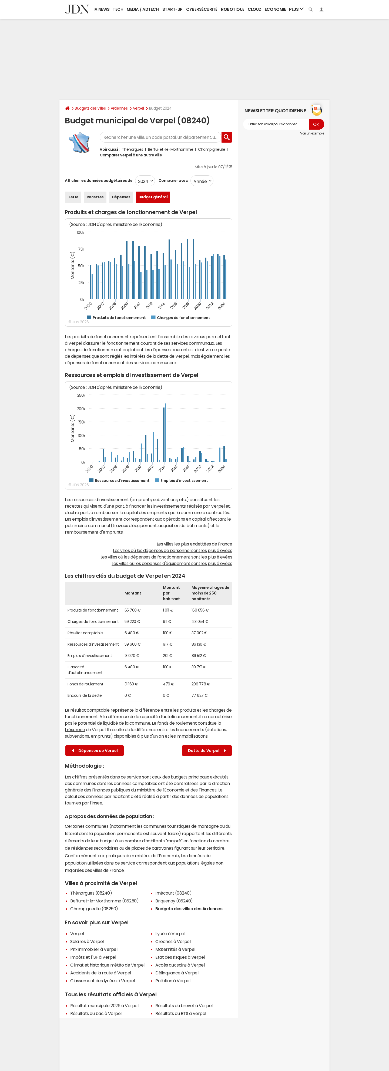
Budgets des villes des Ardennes (188, 908)
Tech (118, 9)
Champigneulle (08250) (94, 908)
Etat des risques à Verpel (180, 957)
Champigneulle (211, 149)
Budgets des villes (90, 108)
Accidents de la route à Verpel (100, 973)
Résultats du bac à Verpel (96, 1013)
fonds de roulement (177, 723)
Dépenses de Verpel (95, 751)
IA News (101, 9)
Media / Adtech (143, 9)
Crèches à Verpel (172, 941)
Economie (275, 9)
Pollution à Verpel (172, 980)
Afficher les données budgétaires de (98, 180)
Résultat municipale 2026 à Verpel (104, 1005)
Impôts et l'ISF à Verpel (93, 957)
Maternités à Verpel (175, 949)
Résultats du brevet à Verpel (184, 1005)
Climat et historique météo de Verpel (107, 965)
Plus (296, 9)
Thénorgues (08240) (91, 893)
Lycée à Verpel (170, 933)
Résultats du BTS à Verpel (180, 1013)
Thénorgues (132, 149)
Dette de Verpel (207, 751)
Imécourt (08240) (173, 893)
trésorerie (75, 729)
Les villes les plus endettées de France (194, 544)
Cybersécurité (201, 9)
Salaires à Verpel (87, 941)
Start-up (172, 9)
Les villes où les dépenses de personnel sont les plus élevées (172, 550)
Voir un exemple (312, 133)
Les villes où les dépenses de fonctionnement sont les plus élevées (166, 557)
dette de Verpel (173, 356)
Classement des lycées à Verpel (102, 980)
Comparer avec (173, 180)
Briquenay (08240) (174, 901)
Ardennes (119, 108)
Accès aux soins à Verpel (179, 965)
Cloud (254, 9)
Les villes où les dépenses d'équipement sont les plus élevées (172, 563)
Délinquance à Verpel (176, 973)
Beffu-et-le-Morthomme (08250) (104, 901)
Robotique (232, 9)
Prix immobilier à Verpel (93, 949)
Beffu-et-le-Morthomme (170, 149)
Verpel (138, 108)
